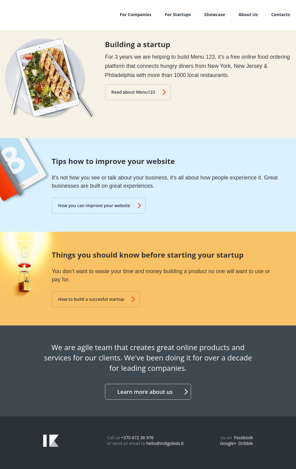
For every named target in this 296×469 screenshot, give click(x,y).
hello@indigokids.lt (165, 443)
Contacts (280, 14)
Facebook (243, 437)
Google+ (228, 443)
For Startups (178, 14)
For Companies (135, 14)
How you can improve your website (99, 205)
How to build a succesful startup (96, 299)
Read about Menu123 (138, 92)
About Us (248, 14)
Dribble (246, 443)
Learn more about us (152, 391)
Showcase (214, 14)
